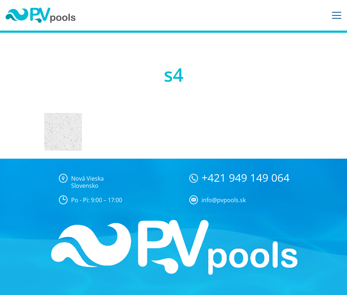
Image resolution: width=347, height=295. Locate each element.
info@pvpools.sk (224, 200)
